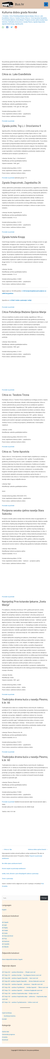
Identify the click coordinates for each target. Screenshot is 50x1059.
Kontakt (4, 1019)
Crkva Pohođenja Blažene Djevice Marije (22, 16)
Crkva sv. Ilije (7, 849)
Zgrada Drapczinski (39, 22)
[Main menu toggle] (46, 4)
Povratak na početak (8, 121)
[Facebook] (7, 27)
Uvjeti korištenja (7, 1013)
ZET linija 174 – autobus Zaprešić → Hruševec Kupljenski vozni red (22, 990)
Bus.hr (19, 4)
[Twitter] (12, 27)
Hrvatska (4, 1037)
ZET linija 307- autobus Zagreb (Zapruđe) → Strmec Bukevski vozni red (23, 981)
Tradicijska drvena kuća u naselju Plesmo (20, 22)
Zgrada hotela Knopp (8, 24)
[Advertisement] (25, 46)
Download (5, 1040)
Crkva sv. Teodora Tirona (17, 18)
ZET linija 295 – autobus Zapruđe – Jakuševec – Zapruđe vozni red (22, 984)
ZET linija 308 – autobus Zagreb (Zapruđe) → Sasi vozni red (20, 978)
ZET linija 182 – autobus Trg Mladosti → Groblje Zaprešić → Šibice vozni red (25, 987)
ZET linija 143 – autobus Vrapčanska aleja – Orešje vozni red (20, 993)
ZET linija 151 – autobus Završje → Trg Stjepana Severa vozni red (21, 975)
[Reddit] (16, 27)
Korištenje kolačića (9, 1016)
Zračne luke (5, 1031)
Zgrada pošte (19, 24)
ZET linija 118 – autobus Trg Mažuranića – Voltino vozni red (20, 1002)
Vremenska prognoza (8, 1034)
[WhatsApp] (3, 27)
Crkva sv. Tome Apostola (32, 18)
